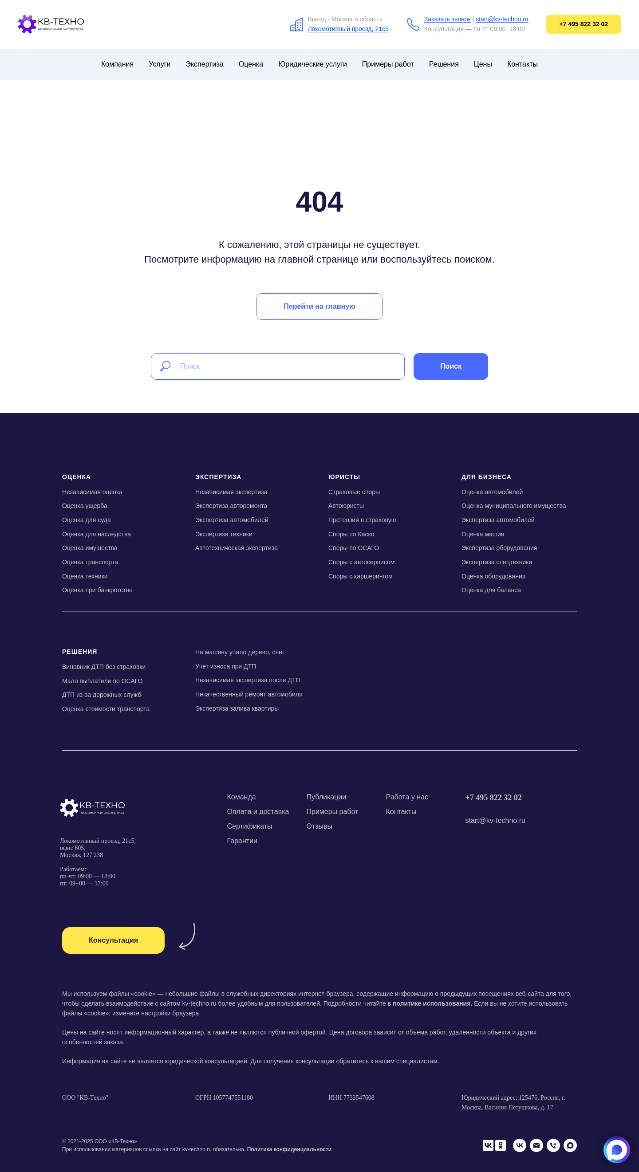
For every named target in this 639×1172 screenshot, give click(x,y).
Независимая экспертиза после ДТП (247, 680)
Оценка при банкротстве (97, 590)
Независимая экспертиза (231, 492)
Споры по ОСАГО (353, 547)
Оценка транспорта (90, 562)
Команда (241, 797)
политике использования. (432, 1003)
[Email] (536, 1145)
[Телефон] (553, 1145)
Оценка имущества (90, 547)
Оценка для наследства (96, 534)
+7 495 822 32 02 (493, 797)
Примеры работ (388, 64)
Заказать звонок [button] (447, 19)
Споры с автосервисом (361, 562)
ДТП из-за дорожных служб (101, 694)
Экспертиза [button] (204, 64)
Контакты (522, 64)
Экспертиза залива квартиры (237, 708)
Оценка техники (85, 576)
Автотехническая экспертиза (236, 547)
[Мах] (570, 1145)
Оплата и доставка (258, 811)
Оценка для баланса (491, 590)
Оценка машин (483, 534)
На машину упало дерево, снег (239, 652)
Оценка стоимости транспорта (106, 708)
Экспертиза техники (223, 534)
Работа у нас (407, 797)
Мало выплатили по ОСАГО (102, 680)
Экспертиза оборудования (499, 547)
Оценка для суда (86, 519)
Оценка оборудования (493, 576)
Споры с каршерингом (360, 576)
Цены (483, 64)
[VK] (519, 1145)
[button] (113, 940)
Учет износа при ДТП (225, 666)
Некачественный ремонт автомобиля (249, 694)
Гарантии (242, 841)
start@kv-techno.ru (502, 19)
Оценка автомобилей (492, 492)
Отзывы (320, 826)
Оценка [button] (251, 64)
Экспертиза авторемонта (231, 505)
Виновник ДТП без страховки (104, 666)
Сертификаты (249, 826)
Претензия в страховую (362, 519)
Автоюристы (346, 505)
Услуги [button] (159, 64)
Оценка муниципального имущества (514, 505)
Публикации (327, 797)
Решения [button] (444, 64)
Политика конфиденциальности (289, 1149)
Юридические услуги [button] (312, 64)
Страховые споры (354, 492)
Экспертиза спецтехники (497, 562)
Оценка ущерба (84, 505)
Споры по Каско (351, 534)
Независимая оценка (92, 492)
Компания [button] (117, 64)
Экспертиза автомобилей (231, 519)
